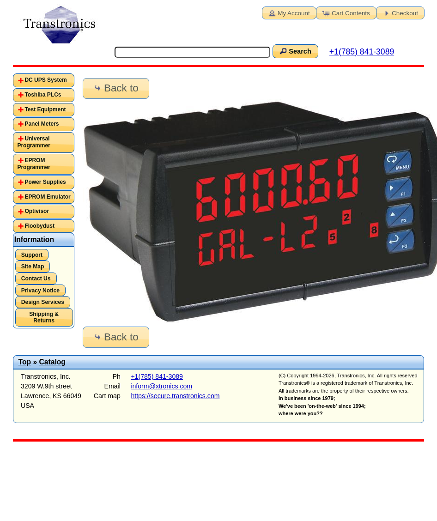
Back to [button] (115, 88)
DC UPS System (45, 80)
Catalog (52, 362)
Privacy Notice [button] (40, 290)
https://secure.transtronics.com (175, 396)
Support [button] (31, 255)
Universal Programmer (33, 142)
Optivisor (36, 211)
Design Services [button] (42, 302)
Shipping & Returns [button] (44, 317)
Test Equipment (45, 109)
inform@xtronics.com (161, 386)
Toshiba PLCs (42, 94)
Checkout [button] (399, 12)
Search (294, 51)
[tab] (43, 80)
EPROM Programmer (33, 164)
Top (24, 362)
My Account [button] (288, 12)
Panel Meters (41, 124)
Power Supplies (45, 182)
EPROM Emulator (47, 197)
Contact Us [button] (36, 278)
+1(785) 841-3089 (361, 51)
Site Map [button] (32, 266)
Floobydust (39, 226)
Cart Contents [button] (345, 12)
